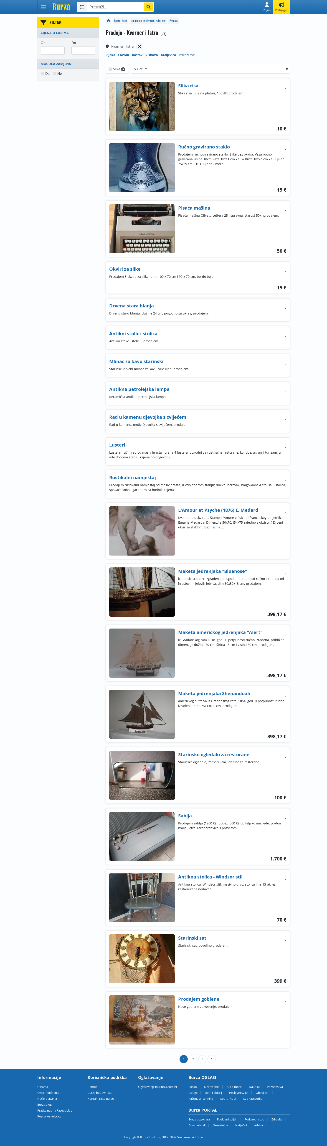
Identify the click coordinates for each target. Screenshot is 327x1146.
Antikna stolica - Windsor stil (210, 877)
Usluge (193, 1093)
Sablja (185, 816)
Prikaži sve (187, 55)
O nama (42, 1087)
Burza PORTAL (202, 1110)
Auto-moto (234, 1087)
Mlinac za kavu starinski (136, 361)
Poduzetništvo (254, 1119)
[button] (267, 7)
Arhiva (258, 1125)
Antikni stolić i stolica (133, 333)
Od (43, 42)
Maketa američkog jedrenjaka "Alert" (220, 632)
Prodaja (173, 20)
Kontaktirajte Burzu (101, 1099)
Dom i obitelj (213, 1093)
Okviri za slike (125, 269)
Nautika (254, 1087)
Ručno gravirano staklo (204, 147)
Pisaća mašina (194, 208)
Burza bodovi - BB (100, 1093)
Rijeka (110, 55)
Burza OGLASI (202, 1077)
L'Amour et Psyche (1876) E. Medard (218, 510)
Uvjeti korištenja (48, 1093)
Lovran (123, 55)
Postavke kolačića (49, 1116)
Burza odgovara (199, 1119)
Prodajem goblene (198, 999)
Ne (59, 73)
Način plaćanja (47, 1099)
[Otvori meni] (43, 7)
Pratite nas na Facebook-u (55, 1110)
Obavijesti (262, 1093)
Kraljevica (168, 55)
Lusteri (117, 445)
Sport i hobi (120, 20)
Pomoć (92, 1087)
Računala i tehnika (200, 1099)
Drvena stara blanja (131, 306)
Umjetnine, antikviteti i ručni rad (148, 20)
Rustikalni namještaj (132, 477)
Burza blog (44, 1104)
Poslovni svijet (238, 1093)
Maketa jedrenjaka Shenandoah (214, 693)
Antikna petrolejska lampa (139, 389)
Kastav (137, 55)
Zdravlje (276, 1119)
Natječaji (241, 1125)
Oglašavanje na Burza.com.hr (157, 1087)
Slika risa (188, 86)
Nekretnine (211, 1087)
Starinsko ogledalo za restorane (213, 754)
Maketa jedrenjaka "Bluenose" (212, 571)
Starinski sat (192, 938)
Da (47, 73)
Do (73, 42)
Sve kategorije (252, 1099)
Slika (119, 69)
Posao (192, 1087)
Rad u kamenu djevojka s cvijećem (147, 417)
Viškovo (151, 55)
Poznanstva (275, 1087)
